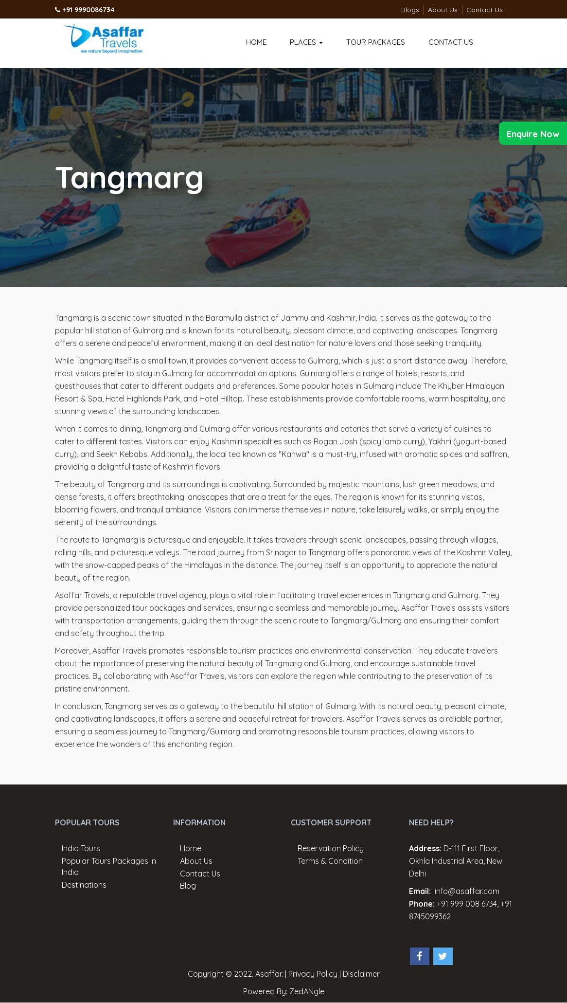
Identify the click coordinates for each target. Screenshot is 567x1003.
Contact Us (484, 9)
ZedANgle (306, 991)
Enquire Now (533, 134)
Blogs (410, 9)
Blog (188, 886)
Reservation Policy (331, 848)
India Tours (81, 848)
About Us (443, 9)
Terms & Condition (330, 861)
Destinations (84, 885)
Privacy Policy (312, 974)
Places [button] (306, 42)
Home (256, 42)
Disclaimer (361, 974)
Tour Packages (375, 42)
